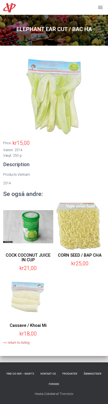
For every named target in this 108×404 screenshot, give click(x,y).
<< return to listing (16, 343)
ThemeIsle (66, 394)
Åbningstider (92, 373)
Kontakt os (48, 373)
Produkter (69, 373)
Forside (54, 384)
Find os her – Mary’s (20, 373)
